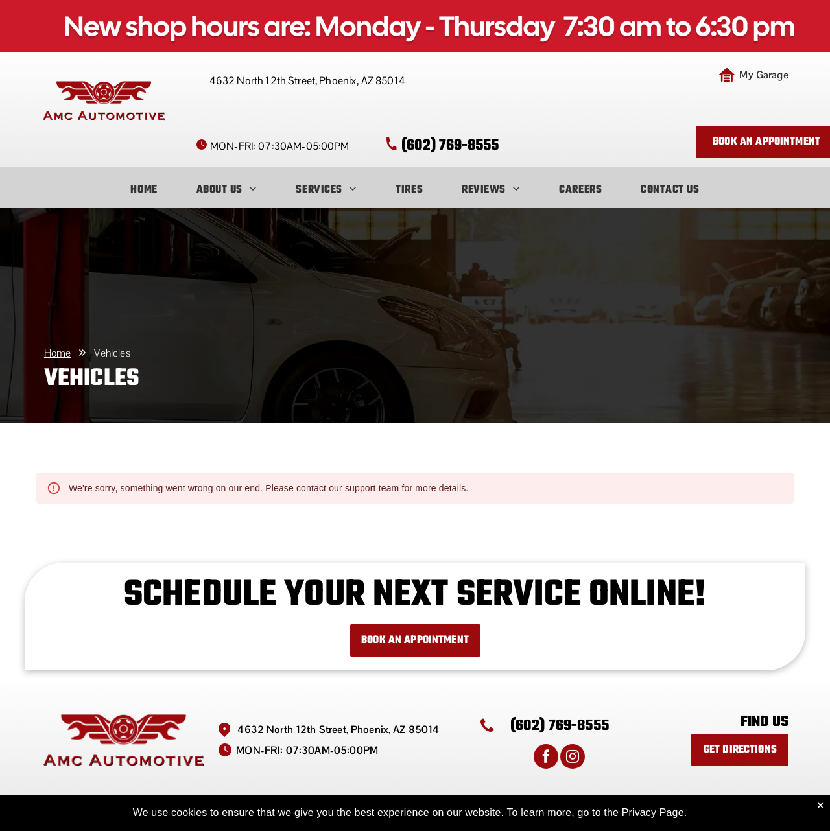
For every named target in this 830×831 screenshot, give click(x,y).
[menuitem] (143, 189)
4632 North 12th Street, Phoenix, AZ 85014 (307, 81)
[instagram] (572, 758)
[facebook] (546, 758)
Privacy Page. (654, 812)
